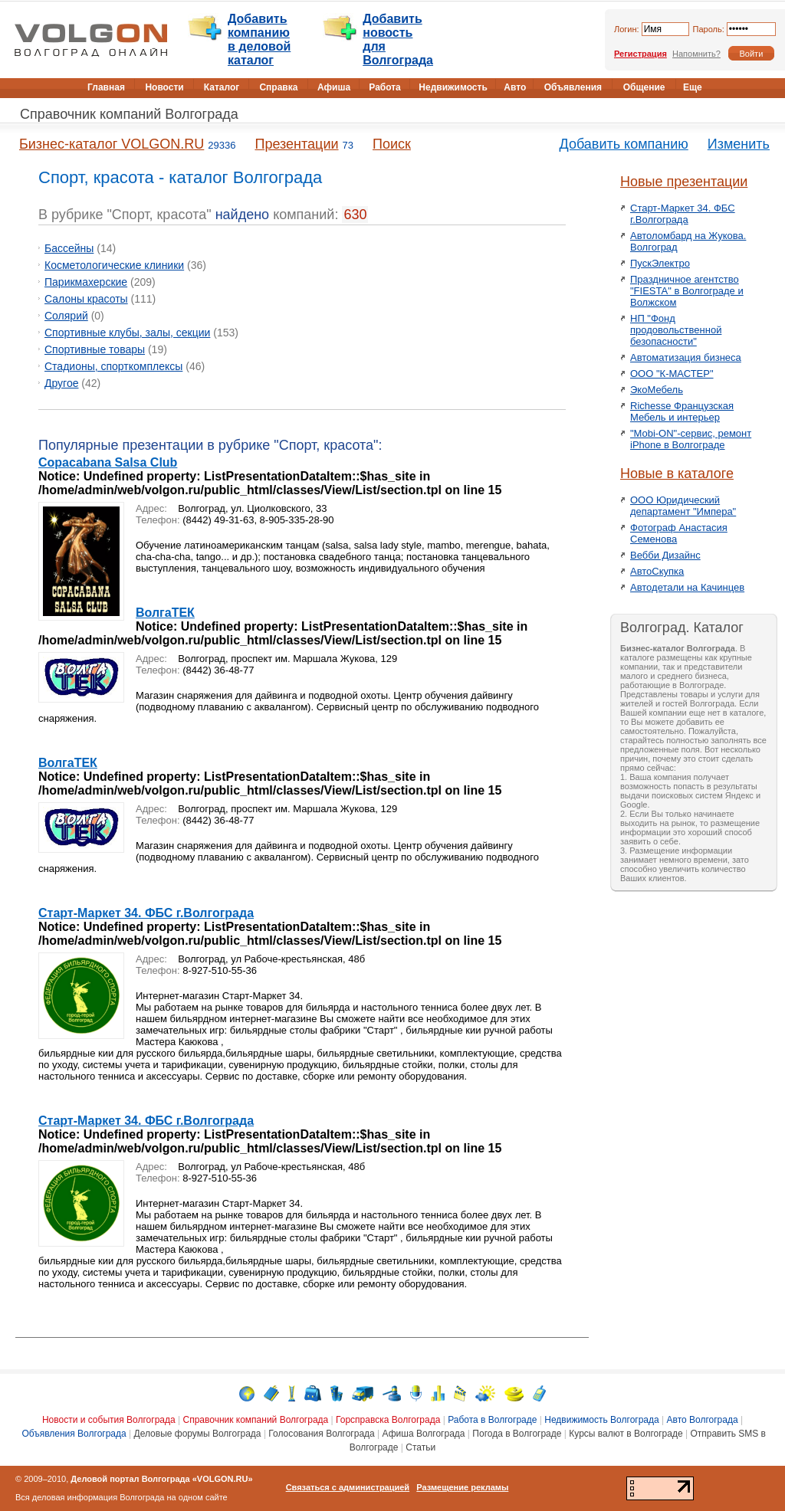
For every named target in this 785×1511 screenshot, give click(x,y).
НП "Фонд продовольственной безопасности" (675, 330)
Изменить (739, 144)
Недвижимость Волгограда (601, 1419)
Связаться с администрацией (348, 1487)
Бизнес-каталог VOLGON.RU (111, 144)
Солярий (66, 316)
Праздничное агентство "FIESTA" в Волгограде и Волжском (687, 291)
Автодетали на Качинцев (687, 587)
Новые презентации (683, 181)
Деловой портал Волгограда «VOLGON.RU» (161, 1478)
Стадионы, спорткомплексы (113, 366)
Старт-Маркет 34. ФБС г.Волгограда (146, 912)
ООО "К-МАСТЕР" (672, 373)
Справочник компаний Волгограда (129, 114)
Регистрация (640, 53)
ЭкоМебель (656, 389)
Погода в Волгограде (516, 1433)
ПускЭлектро (660, 263)
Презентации (296, 144)
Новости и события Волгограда (109, 1419)
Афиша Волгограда (424, 1433)
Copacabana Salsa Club (107, 462)
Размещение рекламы (462, 1487)
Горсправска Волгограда (388, 1419)
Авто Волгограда (702, 1419)
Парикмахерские (85, 282)
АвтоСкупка (657, 571)
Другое (61, 383)
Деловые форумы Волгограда (197, 1433)
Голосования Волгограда (321, 1433)
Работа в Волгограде (492, 1419)
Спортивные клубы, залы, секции (127, 332)
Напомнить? (696, 53)
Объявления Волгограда (73, 1433)
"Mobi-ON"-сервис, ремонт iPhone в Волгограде (690, 439)
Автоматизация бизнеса (685, 357)
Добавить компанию (624, 144)
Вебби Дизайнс (665, 555)
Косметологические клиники (114, 265)
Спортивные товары (94, 349)
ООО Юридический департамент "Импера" (683, 505)
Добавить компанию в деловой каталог (259, 39)
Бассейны (69, 248)
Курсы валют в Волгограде (625, 1433)
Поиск (392, 144)
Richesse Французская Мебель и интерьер (682, 411)
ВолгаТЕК (165, 612)
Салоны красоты (86, 299)
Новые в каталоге (677, 473)
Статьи (420, 1447)
